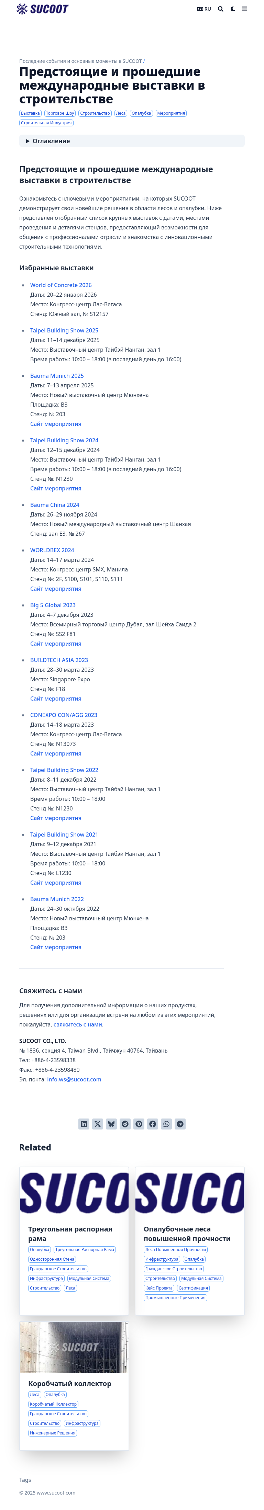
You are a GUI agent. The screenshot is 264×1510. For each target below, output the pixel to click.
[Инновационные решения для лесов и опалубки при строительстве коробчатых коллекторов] (74, 1386)
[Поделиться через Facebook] (152, 1124)
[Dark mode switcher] (233, 9)
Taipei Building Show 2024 (64, 440)
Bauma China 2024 (54, 505)
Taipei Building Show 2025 (64, 330)
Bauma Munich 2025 (57, 375)
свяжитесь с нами (78, 1024)
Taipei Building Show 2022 (64, 770)
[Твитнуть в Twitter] (97, 1124)
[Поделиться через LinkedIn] (83, 1124)
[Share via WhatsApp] (166, 1124)
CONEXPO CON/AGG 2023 (63, 715)
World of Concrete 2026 (61, 285)
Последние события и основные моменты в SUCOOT (80, 61)
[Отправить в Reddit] (125, 1124)
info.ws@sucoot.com (74, 1079)
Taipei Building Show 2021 (64, 834)
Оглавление (51, 141)
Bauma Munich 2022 (57, 899)
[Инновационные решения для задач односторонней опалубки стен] (74, 1241)
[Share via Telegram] (180, 1124)
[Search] (220, 9)
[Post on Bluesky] (111, 1124)
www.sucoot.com (56, 1492)
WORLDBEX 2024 (52, 550)
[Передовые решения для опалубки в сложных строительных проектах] (189, 1241)
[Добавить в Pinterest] (138, 1124)
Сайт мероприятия (55, 424)
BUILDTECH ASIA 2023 (59, 660)
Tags (25, 1480)
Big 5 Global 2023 (53, 605)
